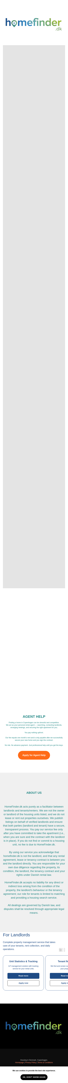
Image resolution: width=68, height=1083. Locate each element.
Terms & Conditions (45, 1063)
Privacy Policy (30, 1063)
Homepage (19, 1063)
